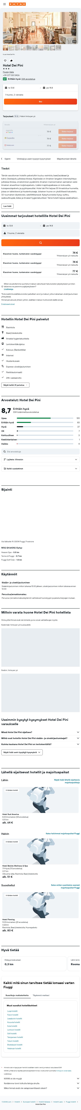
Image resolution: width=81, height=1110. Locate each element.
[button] (4, 4)
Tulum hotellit (13, 996)
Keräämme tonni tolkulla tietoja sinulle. (42, 1039)
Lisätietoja (8, 289)
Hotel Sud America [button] (10, 770)
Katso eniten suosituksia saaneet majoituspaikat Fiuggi (65, 842)
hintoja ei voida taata (63, 1026)
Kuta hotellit (12, 981)
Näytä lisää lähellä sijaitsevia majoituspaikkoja (67, 736)
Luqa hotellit (12, 967)
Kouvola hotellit (13, 978)
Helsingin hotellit (14, 1004)
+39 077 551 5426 (11, 75)
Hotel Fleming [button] (8, 875)
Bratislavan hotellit (14, 1000)
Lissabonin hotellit (14, 974)
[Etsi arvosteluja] (43, 451)
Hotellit (17, 1057)
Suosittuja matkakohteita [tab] (17, 951)
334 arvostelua (28, 79)
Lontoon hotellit (13, 985)
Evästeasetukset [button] (8, 304)
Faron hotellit (12, 970)
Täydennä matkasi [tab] (41, 951)
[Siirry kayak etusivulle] (17, 4)
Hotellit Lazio (58, 1057)
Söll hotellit (12, 989)
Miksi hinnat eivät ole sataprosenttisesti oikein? (42, 1043)
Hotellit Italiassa (44, 1057)
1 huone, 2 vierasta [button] (14, 94)
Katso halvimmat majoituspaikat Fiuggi (63, 789)
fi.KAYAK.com (6, 1057)
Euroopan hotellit (29, 1057)
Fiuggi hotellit (71, 1057)
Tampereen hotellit (15, 993)
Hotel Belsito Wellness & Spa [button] (15, 821)
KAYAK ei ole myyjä (42, 1034)
